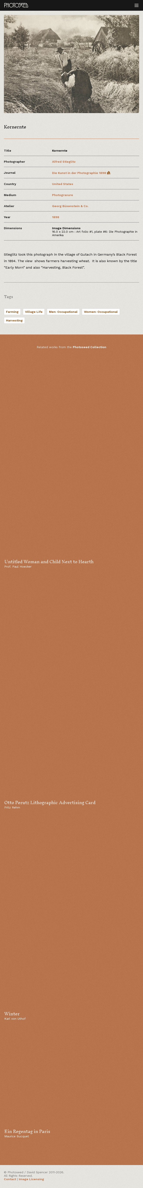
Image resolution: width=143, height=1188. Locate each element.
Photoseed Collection (89, 347)
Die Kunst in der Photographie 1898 (81, 173)
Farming (12, 311)
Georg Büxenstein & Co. (70, 206)
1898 (55, 217)
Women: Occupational (101, 311)
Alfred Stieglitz (64, 161)
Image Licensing (31, 1179)
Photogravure (62, 195)
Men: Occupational (63, 311)
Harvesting (14, 320)
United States (62, 184)
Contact (10, 1179)
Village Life (34, 311)
